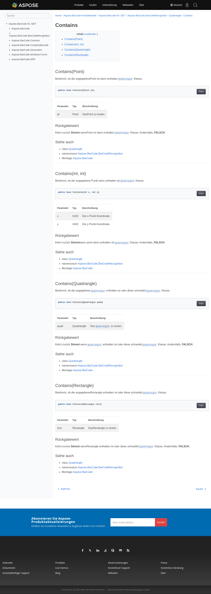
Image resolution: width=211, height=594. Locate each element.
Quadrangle (175, 15)
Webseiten (127, 5)
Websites (113, 573)
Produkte (79, 5)
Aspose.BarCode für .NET (22, 23)
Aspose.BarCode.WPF (24, 59)
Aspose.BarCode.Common (26, 40)
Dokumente (8, 567)
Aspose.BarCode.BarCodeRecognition (29, 35)
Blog (57, 573)
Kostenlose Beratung (172, 567)
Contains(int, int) (74, 44)
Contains (188, 15)
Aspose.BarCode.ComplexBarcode (30, 45)
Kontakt (147, 590)
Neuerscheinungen (118, 562)
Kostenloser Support (119, 567)
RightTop (64, 489)
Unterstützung (109, 5)
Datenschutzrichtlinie (115, 590)
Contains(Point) (73, 39)
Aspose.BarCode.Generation (27, 50)
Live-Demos (61, 567)
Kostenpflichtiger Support (16, 573)
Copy (190, 91)
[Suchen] (27, 15)
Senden (161, 522)
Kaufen (93, 5)
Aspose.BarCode (21, 28)
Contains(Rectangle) (76, 55)
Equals (190, 489)
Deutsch (176, 4)
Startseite (7, 562)
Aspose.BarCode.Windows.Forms (29, 54)
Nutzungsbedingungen (134, 590)
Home (58, 15)
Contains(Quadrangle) (77, 49)
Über (141, 5)
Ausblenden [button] (88, 34)
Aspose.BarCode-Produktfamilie (80, 15)
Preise (164, 562)
